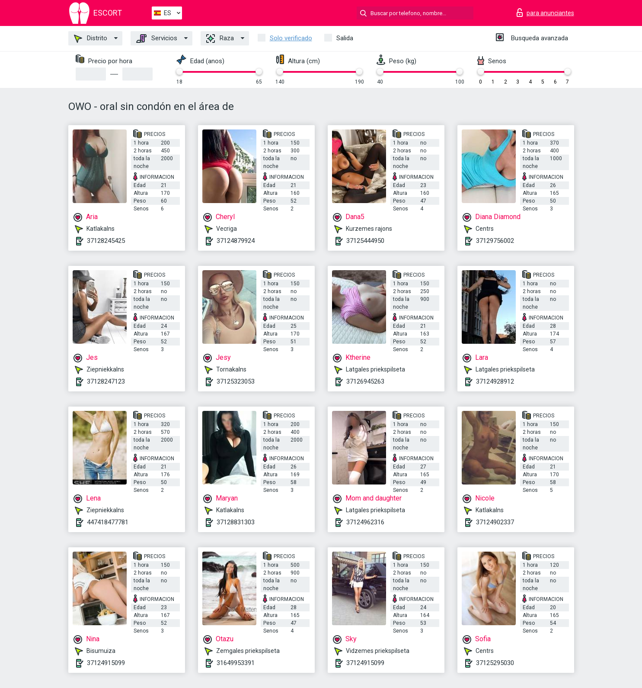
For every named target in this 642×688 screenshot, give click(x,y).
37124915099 (106, 663)
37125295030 (495, 663)
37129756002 (495, 241)
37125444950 (365, 241)
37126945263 (365, 381)
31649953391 (236, 663)
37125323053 (236, 381)
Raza (220, 38)
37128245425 (106, 241)
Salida (344, 38)
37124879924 (236, 241)
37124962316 (365, 522)
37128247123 (106, 381)
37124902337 (495, 522)
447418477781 (107, 522)
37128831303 (236, 522)
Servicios (156, 38)
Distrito (90, 38)
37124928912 (495, 381)
